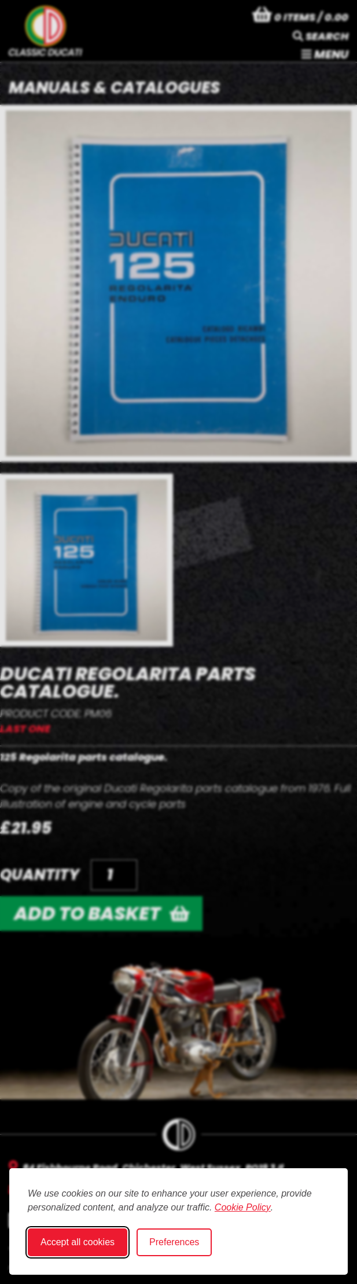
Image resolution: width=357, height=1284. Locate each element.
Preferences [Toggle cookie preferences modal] (174, 1242)
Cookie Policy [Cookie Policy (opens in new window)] (243, 1207)
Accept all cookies (78, 1242)
